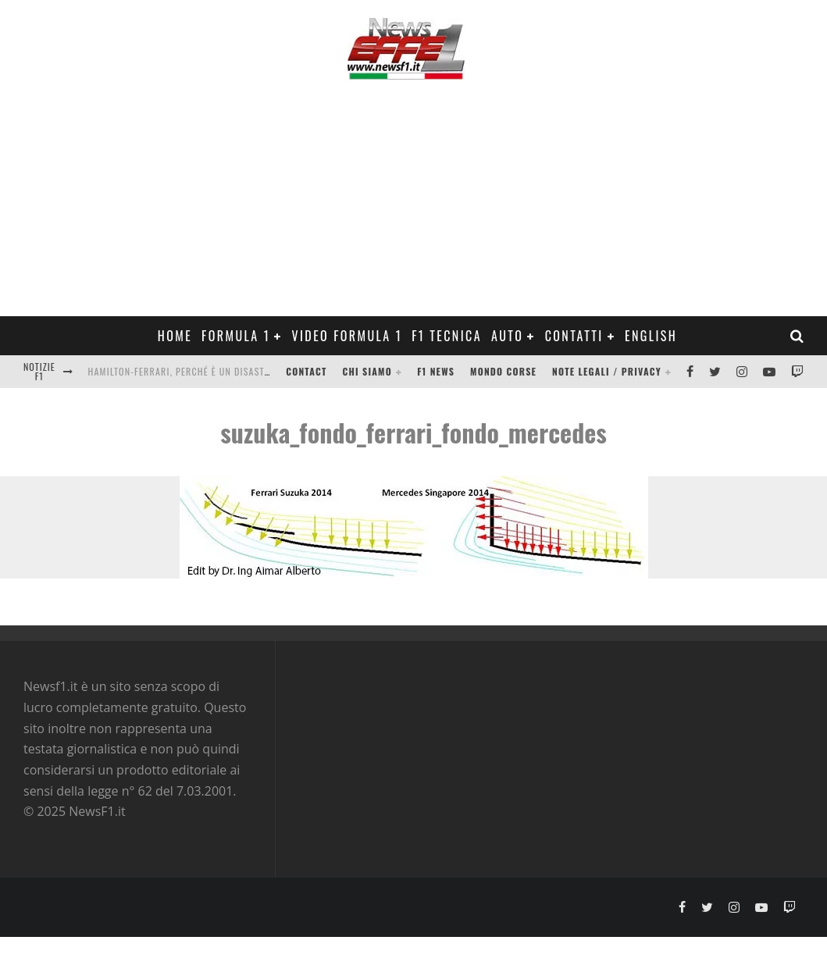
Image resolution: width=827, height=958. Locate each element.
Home (175, 335)
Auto (507, 335)
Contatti (574, 335)
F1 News (435, 371)
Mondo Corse (503, 371)
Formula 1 (235, 335)
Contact (306, 371)
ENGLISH (651, 335)
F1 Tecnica (447, 335)
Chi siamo (367, 371)
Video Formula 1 (346, 335)
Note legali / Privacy (606, 371)
